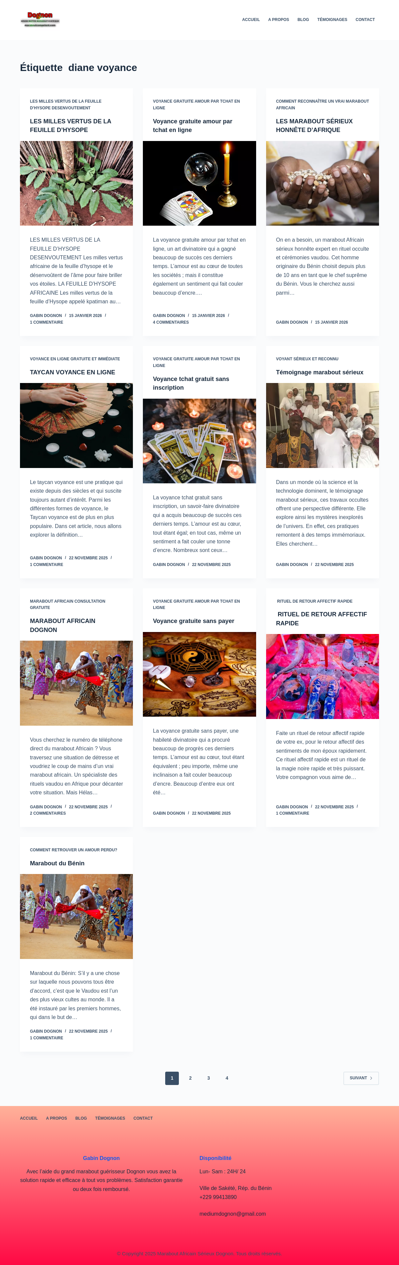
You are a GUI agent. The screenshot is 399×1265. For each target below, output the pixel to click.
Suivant (361, 1079)
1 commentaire (46, 322)
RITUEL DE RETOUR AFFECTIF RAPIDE (314, 602)
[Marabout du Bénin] (76, 917)
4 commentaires (171, 322)
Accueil (251, 19)
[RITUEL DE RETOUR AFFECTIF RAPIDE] (322, 677)
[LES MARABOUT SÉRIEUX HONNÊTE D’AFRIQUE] (322, 183)
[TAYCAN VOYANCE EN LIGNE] (76, 433)
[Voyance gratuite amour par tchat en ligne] (199, 183)
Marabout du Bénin (60, 864)
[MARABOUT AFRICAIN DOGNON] (76, 684)
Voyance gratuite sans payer (198, 622)
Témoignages (332, 19)
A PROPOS (278, 19)
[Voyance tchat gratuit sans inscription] (199, 440)
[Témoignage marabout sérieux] (322, 433)
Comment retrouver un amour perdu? (73, 851)
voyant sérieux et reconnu (307, 358)
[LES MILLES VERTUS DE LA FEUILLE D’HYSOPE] (76, 183)
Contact (365, 19)
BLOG (303, 19)
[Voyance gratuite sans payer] (199, 675)
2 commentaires (48, 814)
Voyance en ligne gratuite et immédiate (75, 358)
